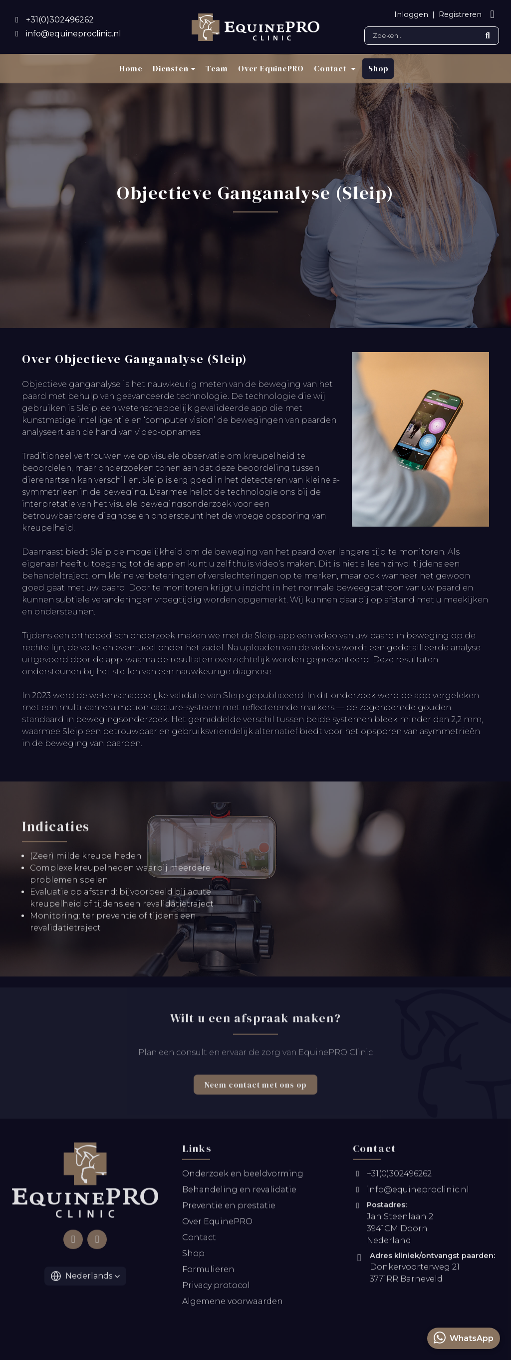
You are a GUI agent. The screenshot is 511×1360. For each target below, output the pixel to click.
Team (217, 68)
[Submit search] (488, 35)
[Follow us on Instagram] (96, 1245)
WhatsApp (464, 1338)
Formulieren (208, 1276)
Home (131, 68)
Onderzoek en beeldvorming (242, 1180)
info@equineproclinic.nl (411, 1196)
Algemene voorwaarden (232, 1308)
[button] (85, 1282)
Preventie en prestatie (228, 1212)
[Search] (431, 35)
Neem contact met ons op (255, 1091)
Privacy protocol (216, 1292)
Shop (378, 68)
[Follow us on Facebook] (72, 1245)
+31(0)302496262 (392, 1180)
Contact (199, 1244)
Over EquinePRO (271, 68)
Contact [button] (331, 68)
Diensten (170, 68)
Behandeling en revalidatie (239, 1196)
